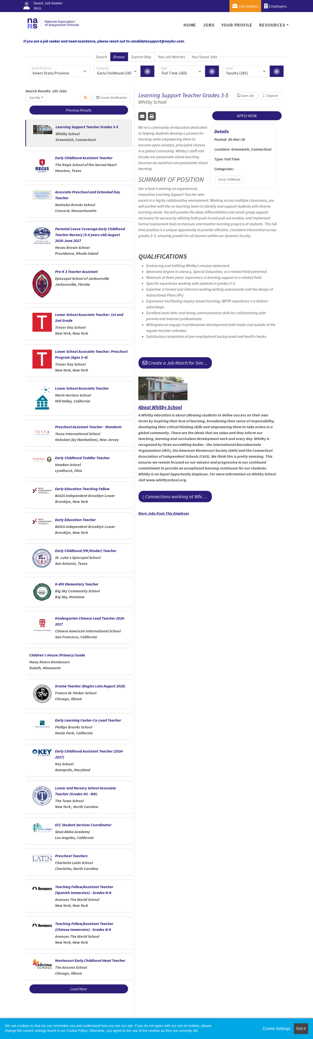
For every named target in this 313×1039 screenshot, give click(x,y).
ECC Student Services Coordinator (83, 824)
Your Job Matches (171, 56)
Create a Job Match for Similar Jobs (177, 363)
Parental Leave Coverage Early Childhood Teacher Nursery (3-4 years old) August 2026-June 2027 (90, 234)
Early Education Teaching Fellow (82, 488)
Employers (275, 6)
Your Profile (237, 25)
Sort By (34, 97)
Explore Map (141, 56)
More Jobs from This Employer (163, 513)
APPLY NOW (247, 115)
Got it (301, 1028)
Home (190, 25)
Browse (119, 56)
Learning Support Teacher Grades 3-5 (87, 126)
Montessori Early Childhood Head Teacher (90, 960)
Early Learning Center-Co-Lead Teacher (88, 720)
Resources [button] (272, 25)
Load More (78, 988)
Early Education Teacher (75, 519)
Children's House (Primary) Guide (57, 655)
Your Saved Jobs (204, 56)
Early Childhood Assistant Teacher (84, 157)
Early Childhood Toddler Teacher (82, 457)
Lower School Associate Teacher (82, 388)
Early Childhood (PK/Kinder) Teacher (85, 550)
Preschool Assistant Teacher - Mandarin (88, 426)
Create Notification (111, 97)
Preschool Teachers (71, 855)
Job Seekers (245, 6)
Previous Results (78, 110)
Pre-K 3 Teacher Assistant (76, 271)
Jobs (208, 25)
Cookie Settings (276, 1028)
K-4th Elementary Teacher (77, 584)
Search (101, 56)
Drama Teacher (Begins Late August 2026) (90, 685)
